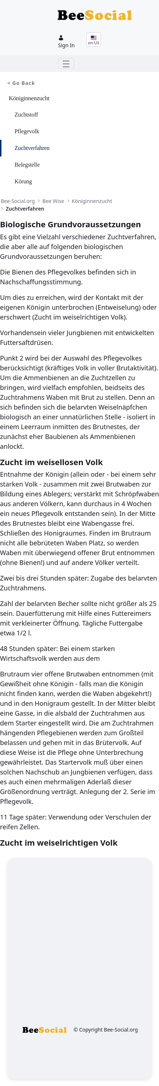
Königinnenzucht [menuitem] (29, 98)
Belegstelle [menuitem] (27, 165)
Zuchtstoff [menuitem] (26, 114)
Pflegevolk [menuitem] (27, 131)
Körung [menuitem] (23, 181)
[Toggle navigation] (66, 63)
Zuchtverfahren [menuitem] (32, 148)
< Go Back (21, 83)
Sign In (66, 42)
